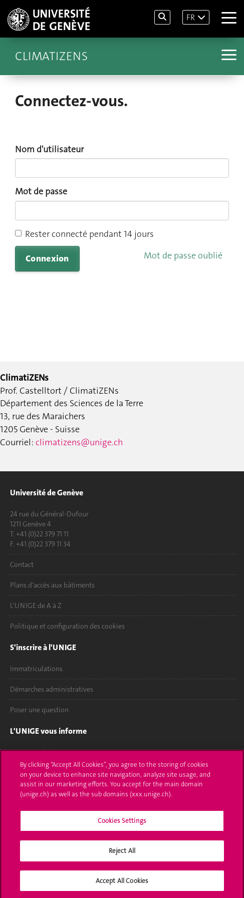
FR (190, 17)
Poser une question (39, 709)
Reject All (122, 855)
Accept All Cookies (122, 884)
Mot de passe (41, 191)
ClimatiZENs (51, 56)
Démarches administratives (51, 689)
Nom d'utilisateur (49, 149)
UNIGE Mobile (32, 752)
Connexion (47, 258)
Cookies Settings (122, 825)
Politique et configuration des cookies (67, 626)
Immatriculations (36, 668)
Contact (22, 564)
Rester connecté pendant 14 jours (84, 234)
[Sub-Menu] (227, 56)
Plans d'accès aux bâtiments (52, 584)
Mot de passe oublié (183, 255)
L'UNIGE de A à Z (36, 605)
